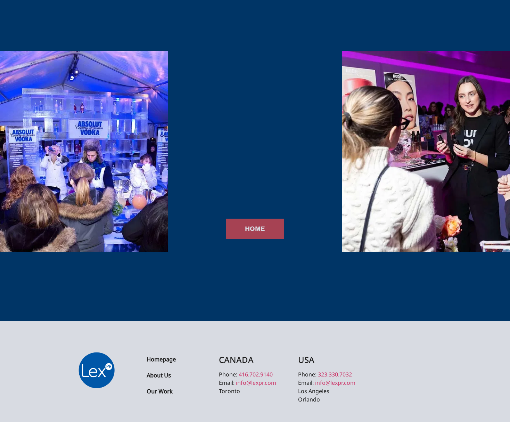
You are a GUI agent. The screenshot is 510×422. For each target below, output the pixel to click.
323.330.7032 (335, 374)
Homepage (161, 360)
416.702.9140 (256, 374)
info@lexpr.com (256, 383)
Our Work (160, 392)
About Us (159, 376)
